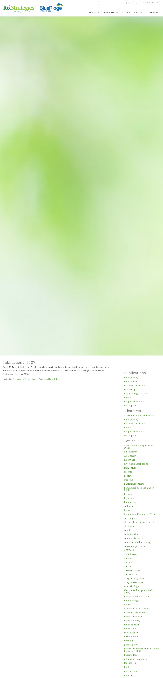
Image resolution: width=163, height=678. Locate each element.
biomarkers (130, 502)
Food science (131, 633)
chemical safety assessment (139, 522)
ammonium (130, 468)
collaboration (131, 534)
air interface (131, 452)
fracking (128, 641)
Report (128, 397)
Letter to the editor (134, 385)
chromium (129, 526)
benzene (128, 494)
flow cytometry (132, 620)
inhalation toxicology (135, 659)
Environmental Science (136, 596)
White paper (131, 405)
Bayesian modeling (134, 484)
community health (134, 538)
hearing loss (131, 655)
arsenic (128, 472)
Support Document (134, 401)
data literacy (131, 554)
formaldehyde (131, 636)
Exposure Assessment (136, 612)
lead (126, 667)
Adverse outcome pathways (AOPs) (139, 446)
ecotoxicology (131, 586)
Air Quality (130, 456)
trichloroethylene (52, 379)
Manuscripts (131, 389)
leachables (130, 663)
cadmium (129, 506)
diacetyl (128, 562)
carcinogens (130, 518)
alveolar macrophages (136, 464)
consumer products (134, 546)
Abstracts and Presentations (24, 379)
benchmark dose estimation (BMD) (139, 489)
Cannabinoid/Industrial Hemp (140, 514)
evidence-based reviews (137, 608)
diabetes (129, 558)
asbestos (129, 476)
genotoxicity (131, 645)
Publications (111, 12)
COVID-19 (129, 550)
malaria (128, 675)
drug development (134, 578)
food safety (130, 628)
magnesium (130, 671)
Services (94, 12)
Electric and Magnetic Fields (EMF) (139, 591)
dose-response (132, 570)
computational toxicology (138, 542)
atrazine (128, 480)
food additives (131, 625)
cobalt (127, 530)
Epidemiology (131, 600)
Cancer (128, 510)
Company (153, 12)
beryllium (129, 498)
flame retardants (133, 616)
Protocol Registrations (136, 393)
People (126, 12)
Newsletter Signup (150, 3)
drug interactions (133, 582)
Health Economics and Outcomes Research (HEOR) (141, 650)
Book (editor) (131, 377)
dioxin (127, 566)
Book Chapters (132, 381)
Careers (139, 12)
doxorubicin (130, 574)
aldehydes (129, 460)
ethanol (128, 604)
